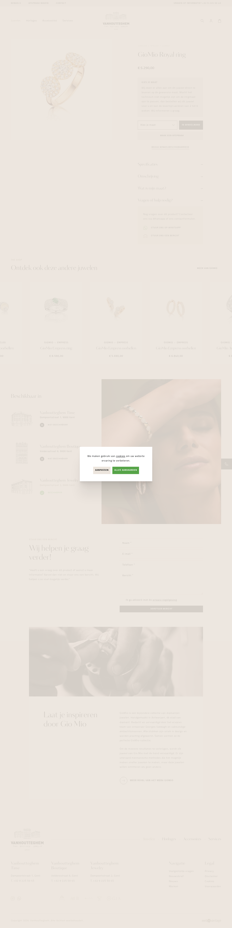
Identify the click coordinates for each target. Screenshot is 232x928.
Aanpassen (102, 470)
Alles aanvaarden (125, 470)
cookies (120, 456)
